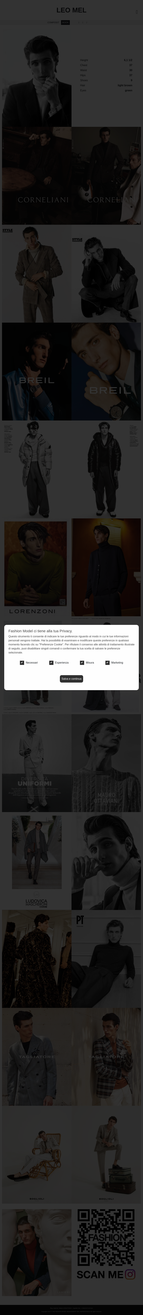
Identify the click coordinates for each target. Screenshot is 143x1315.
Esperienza (59, 663)
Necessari (29, 663)
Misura (87, 663)
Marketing (114, 663)
